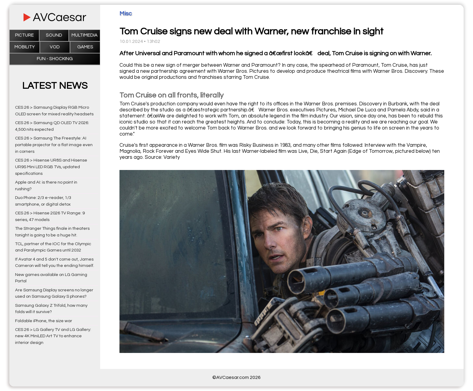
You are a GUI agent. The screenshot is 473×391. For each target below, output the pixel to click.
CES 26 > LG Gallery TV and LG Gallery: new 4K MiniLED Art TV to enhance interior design (53, 336)
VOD (55, 47)
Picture (24, 35)
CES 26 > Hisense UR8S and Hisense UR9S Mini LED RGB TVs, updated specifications (51, 167)
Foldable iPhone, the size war (43, 321)
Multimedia (84, 35)
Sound (54, 35)
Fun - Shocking (55, 58)
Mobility (24, 47)
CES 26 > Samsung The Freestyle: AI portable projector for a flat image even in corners (54, 145)
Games (85, 47)
